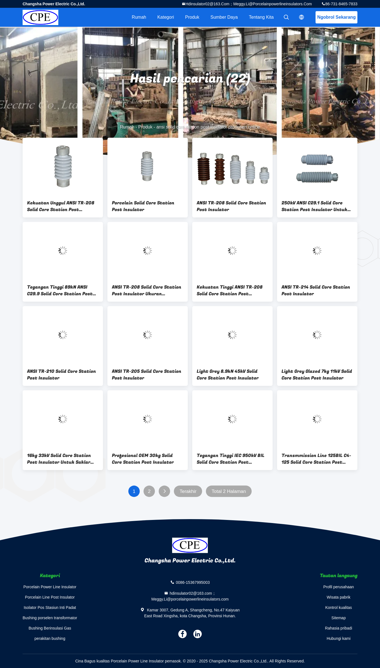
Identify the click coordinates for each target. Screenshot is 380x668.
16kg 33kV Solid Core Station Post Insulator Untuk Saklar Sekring (59, 459)
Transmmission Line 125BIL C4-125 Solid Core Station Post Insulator (316, 459)
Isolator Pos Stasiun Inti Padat (50, 607)
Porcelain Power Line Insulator (49, 587)
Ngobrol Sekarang (336, 17)
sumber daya (224, 17)
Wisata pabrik (338, 597)
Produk (192, 17)
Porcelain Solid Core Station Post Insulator (143, 206)
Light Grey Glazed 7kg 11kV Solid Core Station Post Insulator (317, 374)
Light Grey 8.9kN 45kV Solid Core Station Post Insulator (228, 374)
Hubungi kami (339, 638)
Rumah (139, 17)
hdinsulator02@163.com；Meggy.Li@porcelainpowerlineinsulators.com (249, 4)
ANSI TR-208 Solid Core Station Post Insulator (231, 206)
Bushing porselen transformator (50, 618)
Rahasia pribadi (338, 628)
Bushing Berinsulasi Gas (49, 628)
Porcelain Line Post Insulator (50, 597)
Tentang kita (261, 17)
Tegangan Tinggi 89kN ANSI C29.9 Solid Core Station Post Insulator (60, 290)
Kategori (165, 17)
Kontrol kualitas (338, 607)
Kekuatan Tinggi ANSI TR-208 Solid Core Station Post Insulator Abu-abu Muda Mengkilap (230, 290)
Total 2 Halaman (229, 491)
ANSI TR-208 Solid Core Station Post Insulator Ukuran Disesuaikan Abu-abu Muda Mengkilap (146, 290)
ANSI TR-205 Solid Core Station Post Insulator (146, 374)
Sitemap (338, 618)
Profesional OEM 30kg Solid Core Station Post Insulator (143, 459)
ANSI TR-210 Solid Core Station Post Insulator (61, 374)
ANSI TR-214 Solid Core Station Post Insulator (316, 290)
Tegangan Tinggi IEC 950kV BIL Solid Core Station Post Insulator (230, 459)
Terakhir (188, 491)
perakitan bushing (49, 638)
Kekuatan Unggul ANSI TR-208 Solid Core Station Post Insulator (60, 206)
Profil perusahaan (338, 587)
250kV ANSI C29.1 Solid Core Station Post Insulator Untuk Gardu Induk (314, 206)
